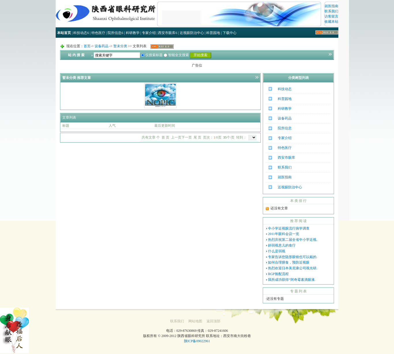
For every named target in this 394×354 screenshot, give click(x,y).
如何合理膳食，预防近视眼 (288, 262)
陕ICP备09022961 (197, 341)
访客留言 (331, 16)
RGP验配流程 (278, 274)
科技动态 (81, 33)
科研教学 (133, 33)
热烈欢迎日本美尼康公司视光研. (292, 268)
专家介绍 (149, 33)
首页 (87, 46)
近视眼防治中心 (192, 33)
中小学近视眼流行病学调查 (288, 228)
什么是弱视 (276, 251)
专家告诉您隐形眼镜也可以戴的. (292, 257)
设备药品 (101, 46)
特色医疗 (98, 33)
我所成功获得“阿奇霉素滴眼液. (291, 280)
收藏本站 (331, 22)
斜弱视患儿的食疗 (282, 245)
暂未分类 (120, 46)
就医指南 (331, 6)
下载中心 (230, 33)
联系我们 (331, 11)
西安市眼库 (167, 33)
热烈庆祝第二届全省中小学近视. (292, 240)
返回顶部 (213, 321)
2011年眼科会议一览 (283, 234)
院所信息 (115, 33)
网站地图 (195, 321)
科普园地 (213, 33)
